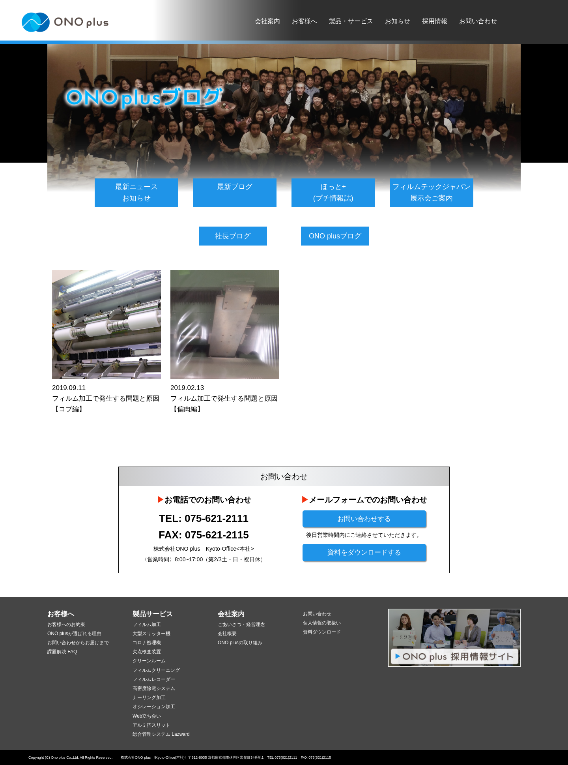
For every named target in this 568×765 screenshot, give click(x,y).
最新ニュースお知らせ (136, 192)
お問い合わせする (364, 519)
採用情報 (434, 21)
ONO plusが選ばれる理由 (74, 633)
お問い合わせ (478, 21)
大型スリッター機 (151, 633)
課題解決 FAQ (62, 651)
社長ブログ (232, 236)
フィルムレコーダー (154, 679)
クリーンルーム (149, 661)
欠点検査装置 (147, 651)
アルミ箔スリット (151, 725)
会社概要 (227, 633)
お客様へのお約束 (66, 624)
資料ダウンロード (322, 632)
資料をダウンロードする (364, 552)
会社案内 (267, 21)
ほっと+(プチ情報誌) (333, 192)
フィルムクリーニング (156, 670)
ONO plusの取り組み (240, 642)
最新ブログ (234, 187)
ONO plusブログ (335, 236)
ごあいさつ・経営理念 (241, 624)
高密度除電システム (154, 688)
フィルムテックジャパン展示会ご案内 (431, 192)
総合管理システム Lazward (161, 734)
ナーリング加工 (149, 697)
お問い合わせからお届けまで (78, 642)
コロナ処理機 (147, 642)
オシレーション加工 (154, 706)
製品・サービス (351, 21)
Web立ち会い (147, 716)
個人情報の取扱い (322, 623)
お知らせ (397, 21)
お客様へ (304, 21)
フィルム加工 (147, 624)
